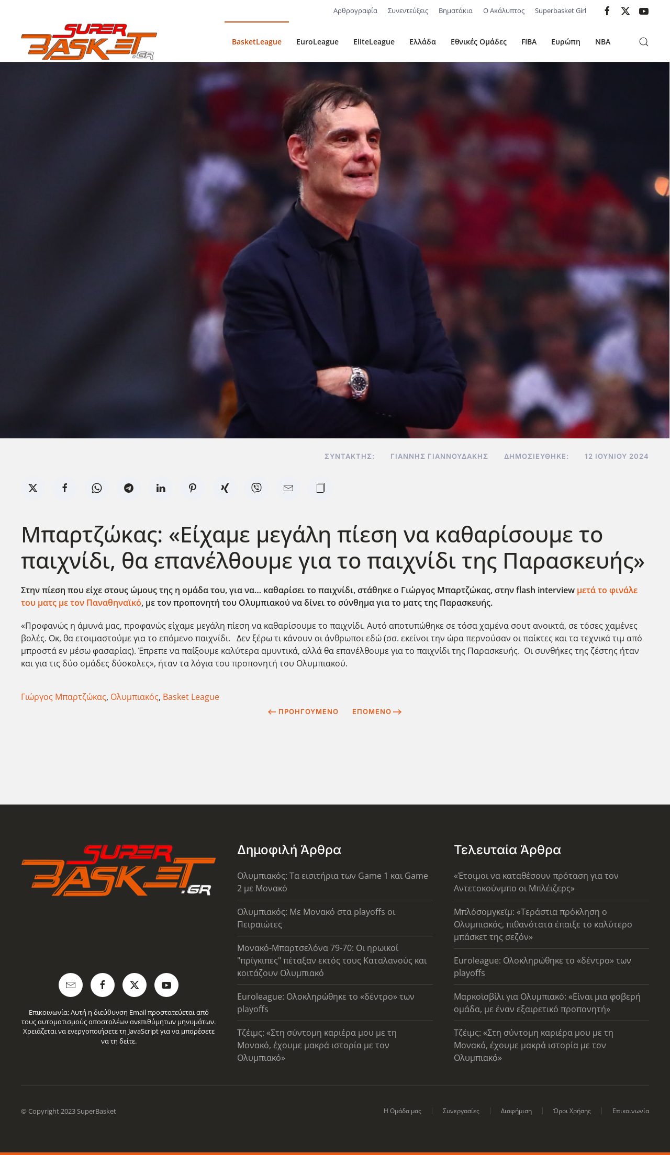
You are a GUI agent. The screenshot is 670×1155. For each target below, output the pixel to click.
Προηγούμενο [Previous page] (303, 711)
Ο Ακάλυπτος (503, 10)
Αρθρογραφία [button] (355, 10)
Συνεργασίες (461, 1110)
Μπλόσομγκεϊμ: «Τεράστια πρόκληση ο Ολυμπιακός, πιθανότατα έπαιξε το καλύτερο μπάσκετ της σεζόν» (543, 924)
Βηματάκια (456, 10)
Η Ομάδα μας (402, 1110)
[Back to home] (89, 41)
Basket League (191, 697)
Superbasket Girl (560, 10)
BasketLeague (257, 42)
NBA (602, 42)
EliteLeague (374, 42)
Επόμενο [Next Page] (377, 711)
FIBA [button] (529, 42)
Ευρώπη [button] (565, 42)
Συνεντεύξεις (408, 10)
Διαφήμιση (516, 1110)
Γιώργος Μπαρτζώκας (63, 697)
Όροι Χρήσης (572, 1110)
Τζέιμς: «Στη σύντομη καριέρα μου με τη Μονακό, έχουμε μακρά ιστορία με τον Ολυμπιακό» (317, 1045)
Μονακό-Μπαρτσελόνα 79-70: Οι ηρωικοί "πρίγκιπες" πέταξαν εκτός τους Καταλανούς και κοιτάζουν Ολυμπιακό (332, 960)
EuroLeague (317, 42)
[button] (644, 41)
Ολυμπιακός (134, 697)
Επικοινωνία (630, 1110)
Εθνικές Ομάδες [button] (479, 42)
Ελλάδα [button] (422, 42)
